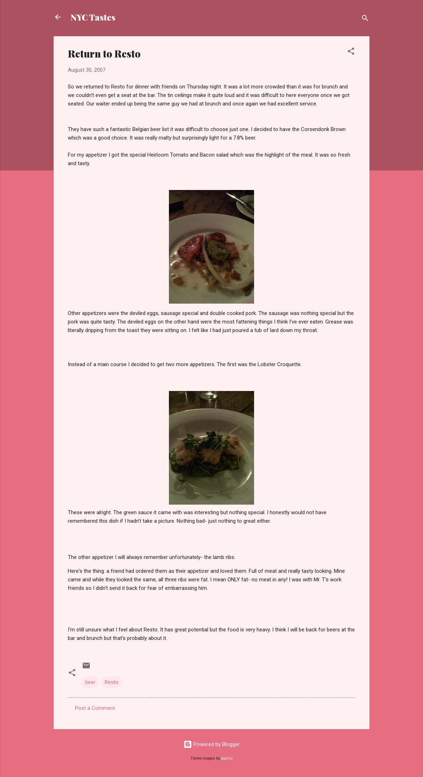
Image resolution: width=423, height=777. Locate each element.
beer (90, 682)
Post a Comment (95, 708)
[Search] (365, 19)
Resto (112, 682)
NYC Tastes (93, 17)
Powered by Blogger (211, 744)
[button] (351, 52)
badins (227, 758)
